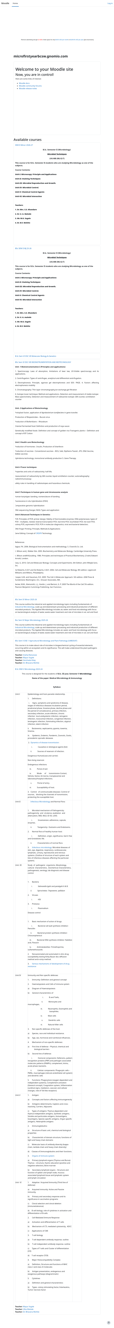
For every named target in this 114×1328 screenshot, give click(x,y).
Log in (110, 3)
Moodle (5, 3)
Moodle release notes (28, 88)
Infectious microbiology (42, 847)
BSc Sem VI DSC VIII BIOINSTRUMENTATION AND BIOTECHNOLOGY (43, 362)
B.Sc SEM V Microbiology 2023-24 (29, 669)
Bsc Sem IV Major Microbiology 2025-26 (31, 620)
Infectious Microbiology (40, 801)
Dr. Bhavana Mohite (31, 663)
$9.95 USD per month (61, 39)
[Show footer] (108, 1322)
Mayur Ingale (28, 657)
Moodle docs (24, 83)
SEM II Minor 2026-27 (24, 145)
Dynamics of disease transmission (45, 742)
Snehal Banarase (30, 655)
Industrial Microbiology (24, 607)
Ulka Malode (28, 1309)
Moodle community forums (30, 86)
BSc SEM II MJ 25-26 (23, 248)
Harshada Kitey (29, 660)
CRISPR (39, 533)
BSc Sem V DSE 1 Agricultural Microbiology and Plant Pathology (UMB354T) (46, 641)
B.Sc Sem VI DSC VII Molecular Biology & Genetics (35, 356)
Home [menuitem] (15, 3)
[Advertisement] (57, 22)
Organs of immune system (43, 1156)
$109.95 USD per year (76, 39)
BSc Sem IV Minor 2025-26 (26, 599)
